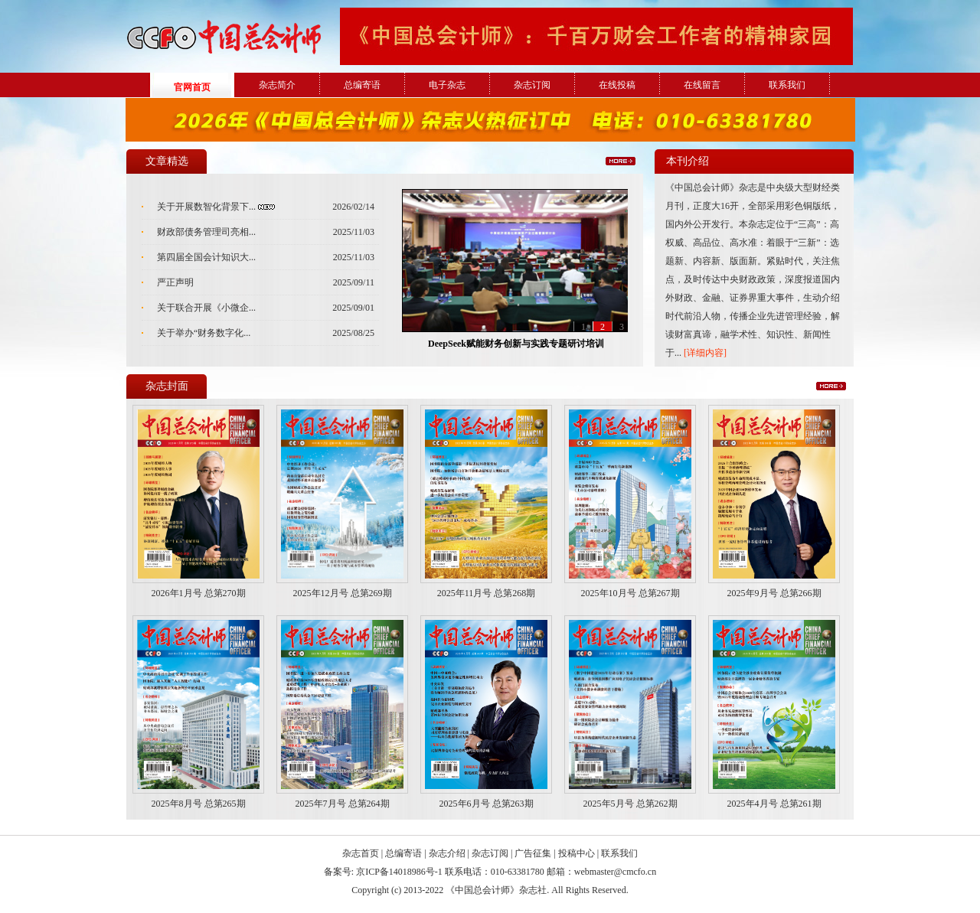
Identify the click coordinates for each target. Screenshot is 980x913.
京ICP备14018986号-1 (399, 871)
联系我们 (787, 85)
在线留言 (702, 85)
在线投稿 (617, 85)
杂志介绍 (447, 853)
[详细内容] (705, 352)
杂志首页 (360, 853)
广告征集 (532, 853)
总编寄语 (362, 85)
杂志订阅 (532, 85)
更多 (620, 161)
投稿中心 (576, 853)
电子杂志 (447, 85)
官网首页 (192, 87)
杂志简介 (277, 85)
